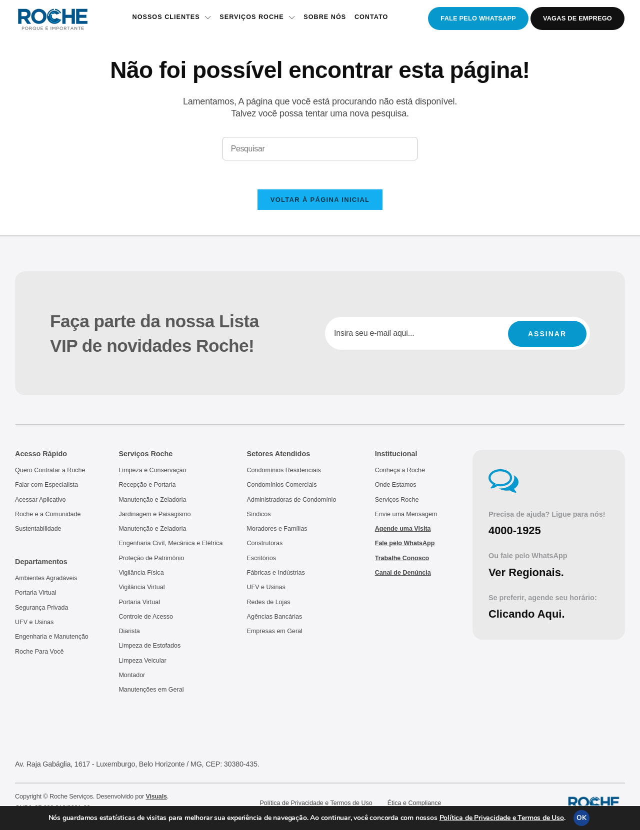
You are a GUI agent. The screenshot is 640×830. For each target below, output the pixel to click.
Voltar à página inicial (320, 201)
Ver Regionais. (527, 574)
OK (581, 818)
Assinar (547, 335)
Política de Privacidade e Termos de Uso (502, 818)
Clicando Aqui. (527, 616)
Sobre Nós (325, 18)
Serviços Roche (256, 18)
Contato (373, 18)
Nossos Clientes (170, 18)
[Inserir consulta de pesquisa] (320, 149)
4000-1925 (515, 533)
